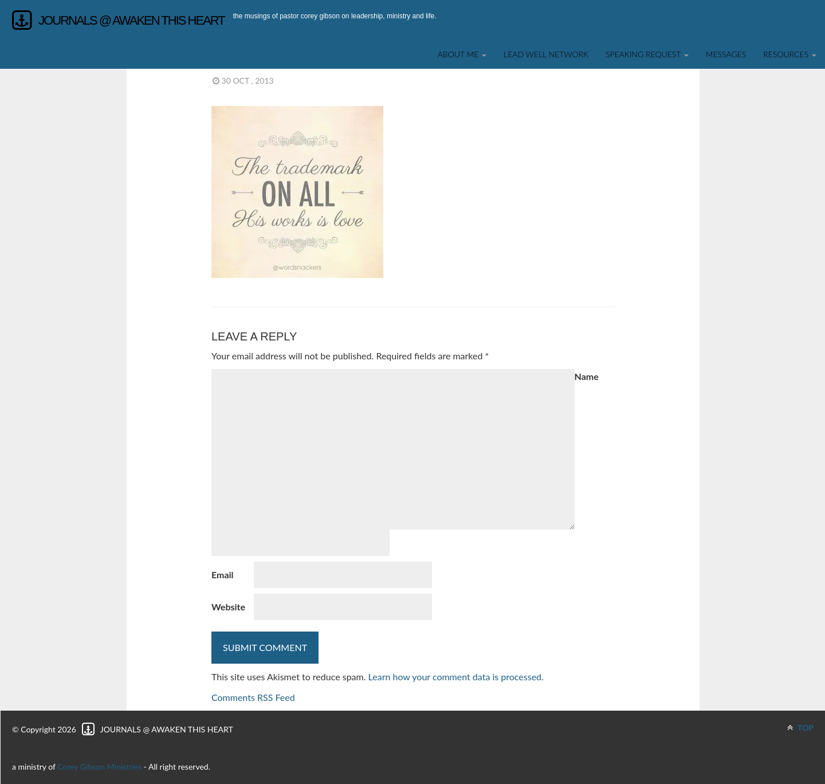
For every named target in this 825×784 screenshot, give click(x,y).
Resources (789, 54)
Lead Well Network (546, 54)
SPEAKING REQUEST (647, 54)
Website (228, 606)
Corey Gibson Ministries (99, 766)
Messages (726, 54)
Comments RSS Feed (253, 697)
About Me (462, 54)
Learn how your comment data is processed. (456, 676)
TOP (800, 727)
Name (587, 376)
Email (222, 574)
